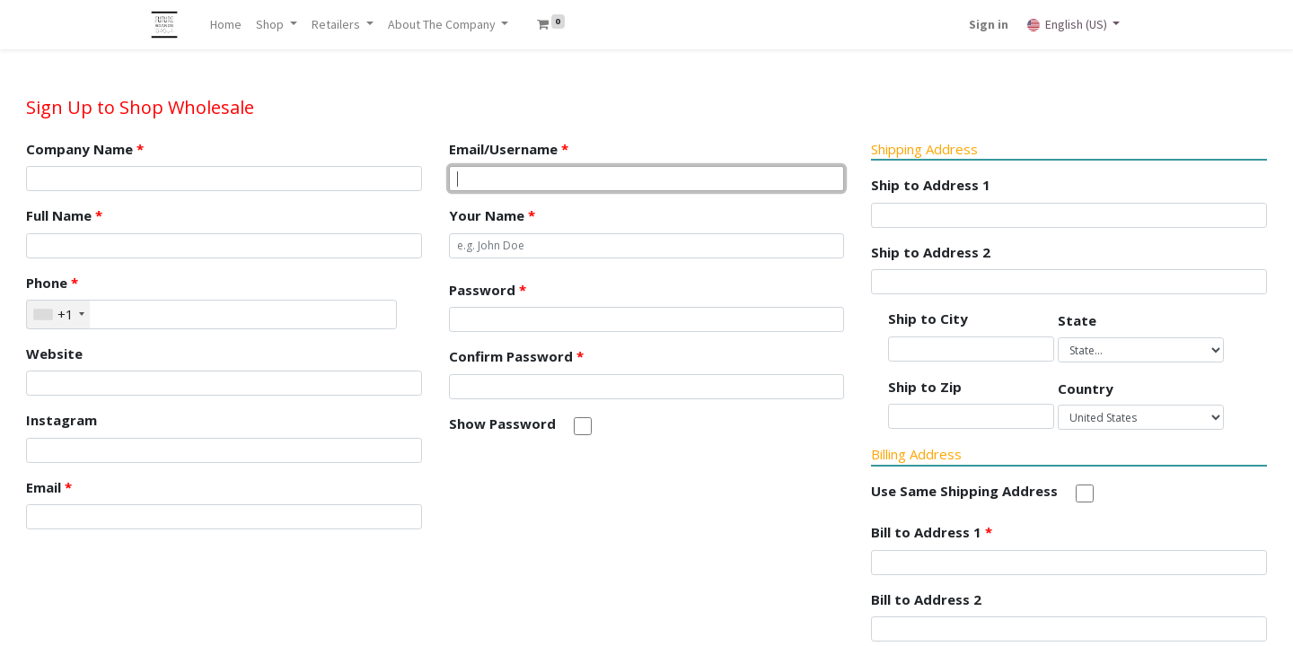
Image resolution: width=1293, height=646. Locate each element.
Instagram (61, 420)
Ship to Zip (925, 387)
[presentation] (585, 490)
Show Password (502, 423)
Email (49, 487)
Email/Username (508, 149)
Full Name (64, 215)
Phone (52, 283)
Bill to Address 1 (931, 532)
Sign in (987, 24)
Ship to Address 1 (930, 185)
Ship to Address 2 (930, 252)
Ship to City (928, 318)
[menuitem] (228, 24)
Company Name (85, 149)
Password (487, 290)
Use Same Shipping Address (964, 491)
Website (54, 353)
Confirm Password (516, 356)
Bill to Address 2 (926, 599)
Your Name (492, 215)
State (1077, 320)
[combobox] (58, 314)
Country (1085, 388)
